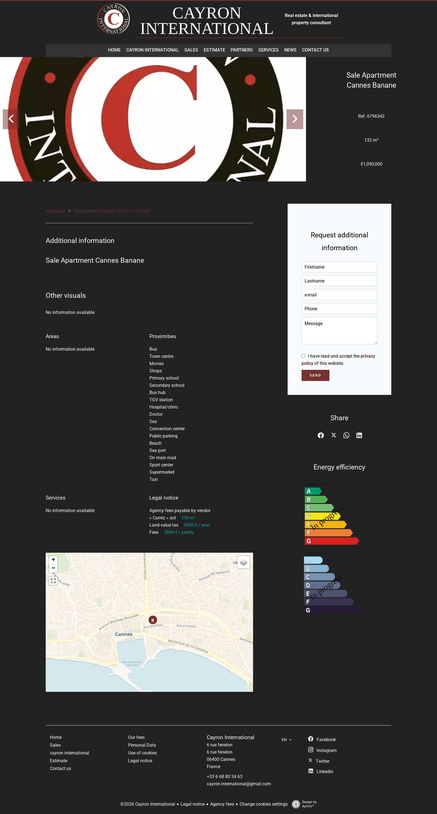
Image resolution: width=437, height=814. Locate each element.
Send (315, 375)
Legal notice (193, 804)
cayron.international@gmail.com (239, 783)
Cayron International (230, 737)
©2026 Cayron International (147, 804)
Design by (303, 804)
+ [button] (53, 560)
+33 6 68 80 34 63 (224, 776)
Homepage (55, 211)
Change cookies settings (264, 804)
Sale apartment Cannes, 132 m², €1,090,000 (112, 211)
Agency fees (222, 804)
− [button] (53, 568)
